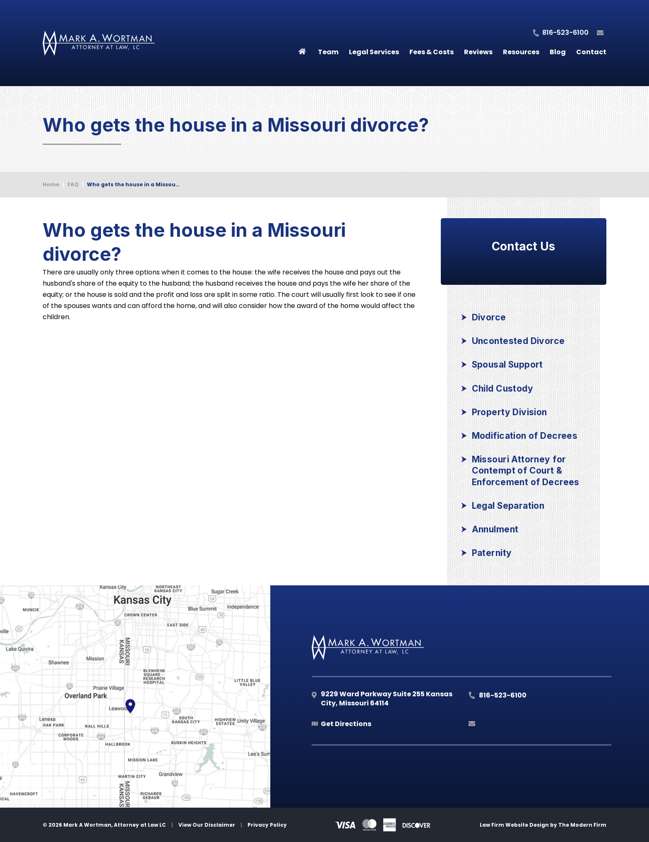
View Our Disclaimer (206, 824)
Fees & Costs (431, 52)
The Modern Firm (582, 824)
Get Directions (346, 724)
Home (302, 50)
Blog (558, 52)
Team (328, 52)
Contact (591, 52)
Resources (521, 52)
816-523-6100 (565, 32)
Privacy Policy (267, 824)
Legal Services (374, 52)
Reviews (478, 52)
